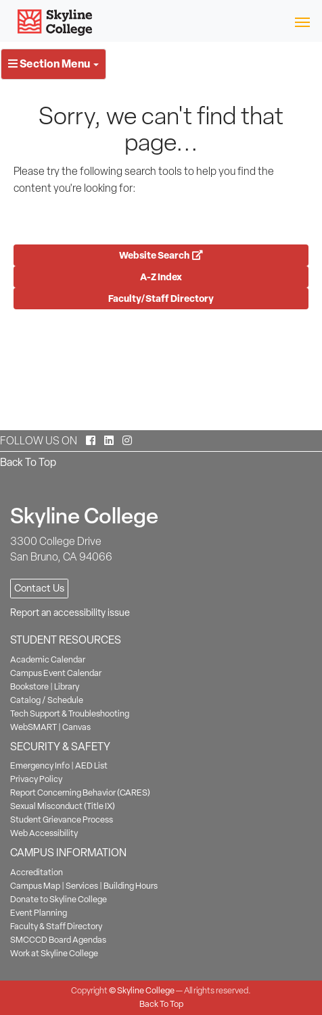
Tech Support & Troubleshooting (69, 713)
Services (82, 885)
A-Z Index (161, 276)
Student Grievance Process (61, 819)
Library (66, 686)
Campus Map (35, 885)
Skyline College (146, 990)
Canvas (76, 727)
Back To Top (28, 462)
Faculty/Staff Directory (161, 298)
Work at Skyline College (54, 953)
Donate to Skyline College (58, 899)
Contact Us (39, 588)
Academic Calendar (47, 659)
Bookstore (29, 686)
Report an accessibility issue (70, 612)
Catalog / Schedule (46, 700)
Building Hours (131, 885)
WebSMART (33, 727)
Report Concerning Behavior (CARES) (80, 792)
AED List (91, 765)
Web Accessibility (44, 833)
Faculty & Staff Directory (56, 926)
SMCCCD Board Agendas (58, 939)
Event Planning (38, 912)
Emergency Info (40, 765)
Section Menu (53, 63)
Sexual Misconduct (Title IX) (62, 806)
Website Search (161, 255)
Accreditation (36, 872)
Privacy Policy (36, 779)
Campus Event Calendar (55, 673)
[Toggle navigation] (302, 21)
